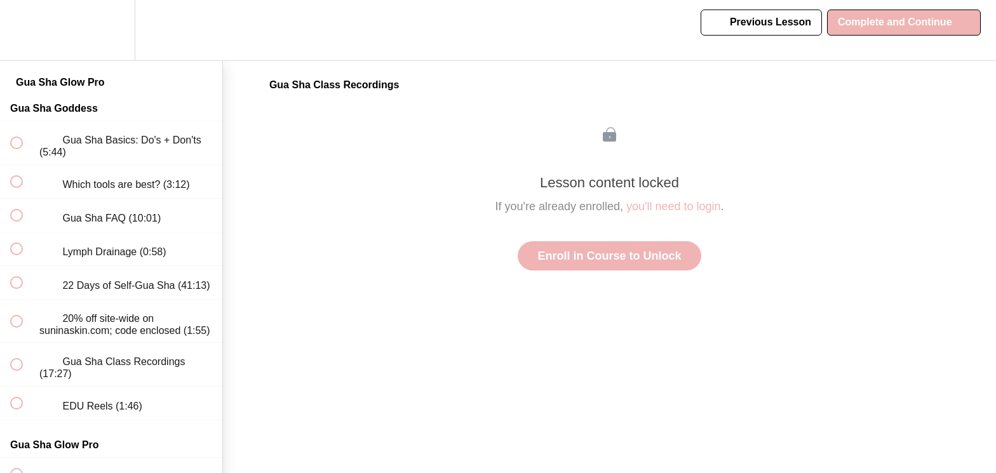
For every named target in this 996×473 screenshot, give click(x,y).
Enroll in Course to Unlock (609, 256)
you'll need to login (673, 206)
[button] (23, 30)
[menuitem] (111, 30)
